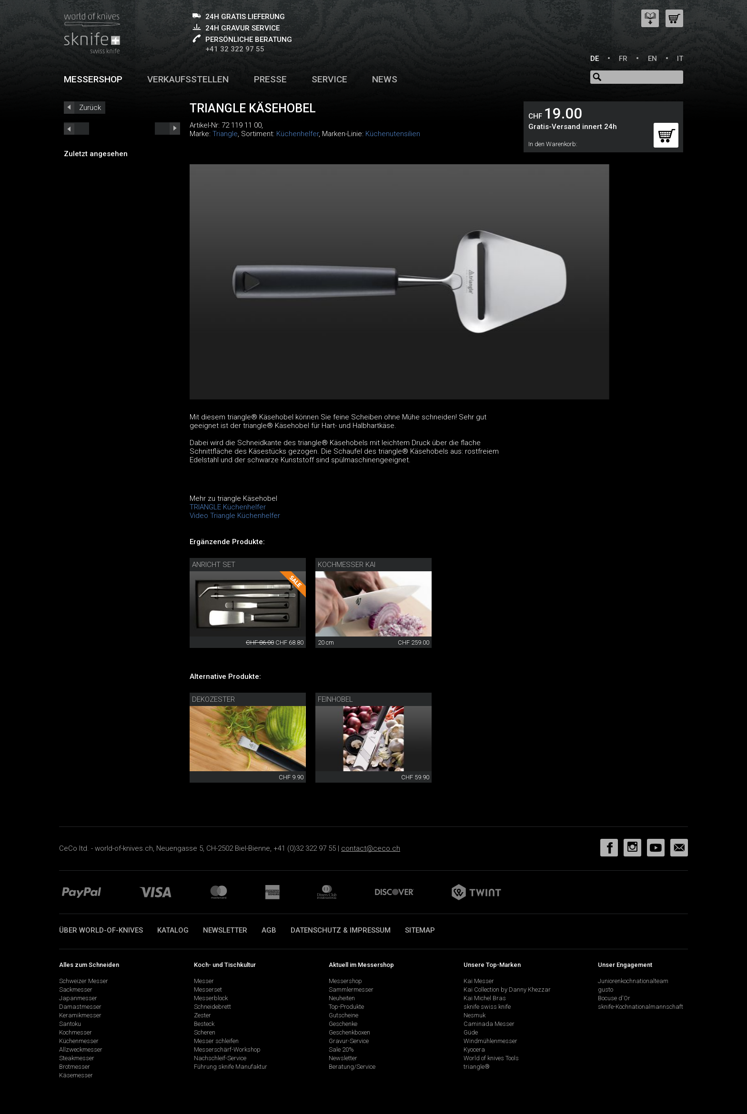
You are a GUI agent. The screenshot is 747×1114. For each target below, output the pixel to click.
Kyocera (474, 1049)
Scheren (204, 1032)
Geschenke (343, 1023)
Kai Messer (479, 981)
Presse (270, 79)
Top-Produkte (346, 1006)
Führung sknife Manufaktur (230, 1066)
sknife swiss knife (487, 1006)
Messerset (208, 989)
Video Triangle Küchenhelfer (235, 515)
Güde (471, 1032)
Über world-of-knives (101, 930)
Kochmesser (75, 1032)
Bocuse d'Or (614, 998)
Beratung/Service (352, 1066)
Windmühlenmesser (490, 1040)
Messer (204, 981)
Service (329, 79)
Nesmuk (474, 1015)
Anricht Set (213, 564)
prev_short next (167, 128)
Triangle (225, 133)
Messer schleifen (216, 1040)
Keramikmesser (80, 1015)
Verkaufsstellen (188, 79)
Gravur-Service (349, 1040)
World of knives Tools (491, 1058)
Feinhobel (335, 699)
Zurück (90, 107)
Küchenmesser (79, 1040)
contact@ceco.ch (370, 848)
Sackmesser (75, 989)
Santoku (70, 1023)
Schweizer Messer (83, 981)
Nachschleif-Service (220, 1058)
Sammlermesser (351, 989)
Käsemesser (76, 1075)
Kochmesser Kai (346, 564)
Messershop (93, 79)
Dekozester (213, 699)
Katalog (173, 930)
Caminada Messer (489, 1023)
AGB (269, 930)
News (384, 79)
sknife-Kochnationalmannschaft (640, 1006)
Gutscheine (343, 1015)
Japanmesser (78, 998)
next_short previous (76, 128)
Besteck (204, 1023)
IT (680, 58)
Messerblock (211, 998)
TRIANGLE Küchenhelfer (228, 507)
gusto (605, 989)
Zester (202, 1015)
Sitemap (420, 930)
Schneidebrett (212, 1006)
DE (594, 58)
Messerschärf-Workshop (227, 1049)
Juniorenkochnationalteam (633, 981)
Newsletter (225, 930)
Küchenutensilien (392, 133)
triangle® (477, 1066)
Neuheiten (342, 998)
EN (652, 58)
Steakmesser (76, 1058)
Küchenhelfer (297, 133)
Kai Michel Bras (485, 998)
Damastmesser (80, 1006)
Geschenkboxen (349, 1032)
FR (623, 58)
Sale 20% (341, 1049)
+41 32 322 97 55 (234, 49)
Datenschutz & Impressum (341, 930)
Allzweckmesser (80, 1049)
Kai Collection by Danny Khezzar (507, 989)
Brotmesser (74, 1066)
